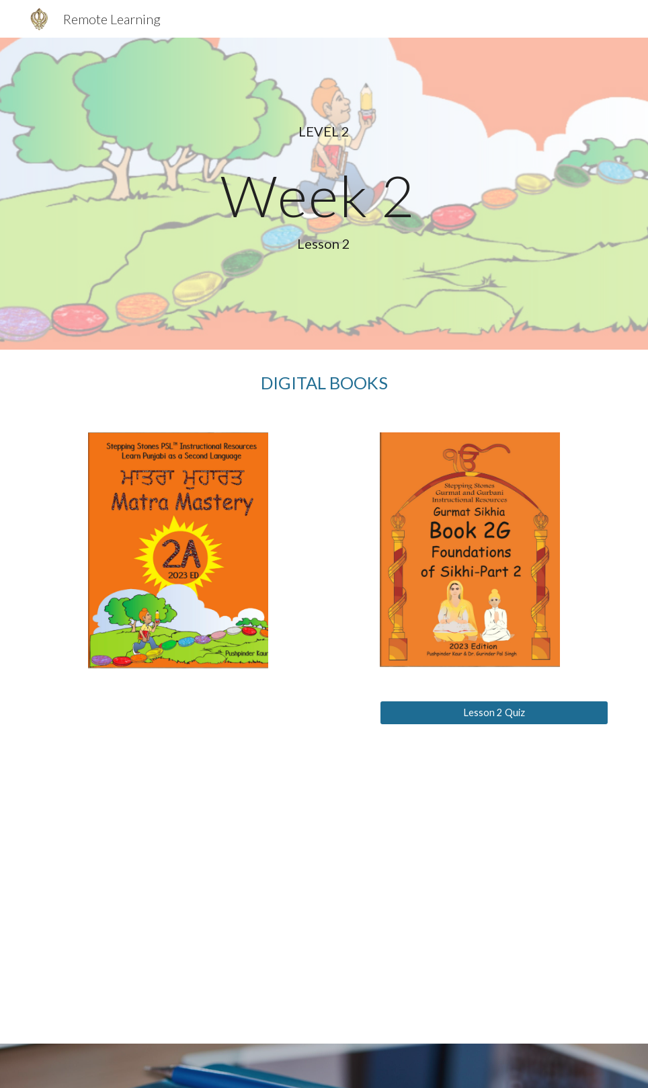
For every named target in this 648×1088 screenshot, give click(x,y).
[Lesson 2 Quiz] (494, 712)
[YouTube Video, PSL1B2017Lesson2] (203, 864)
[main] (324, 193)
